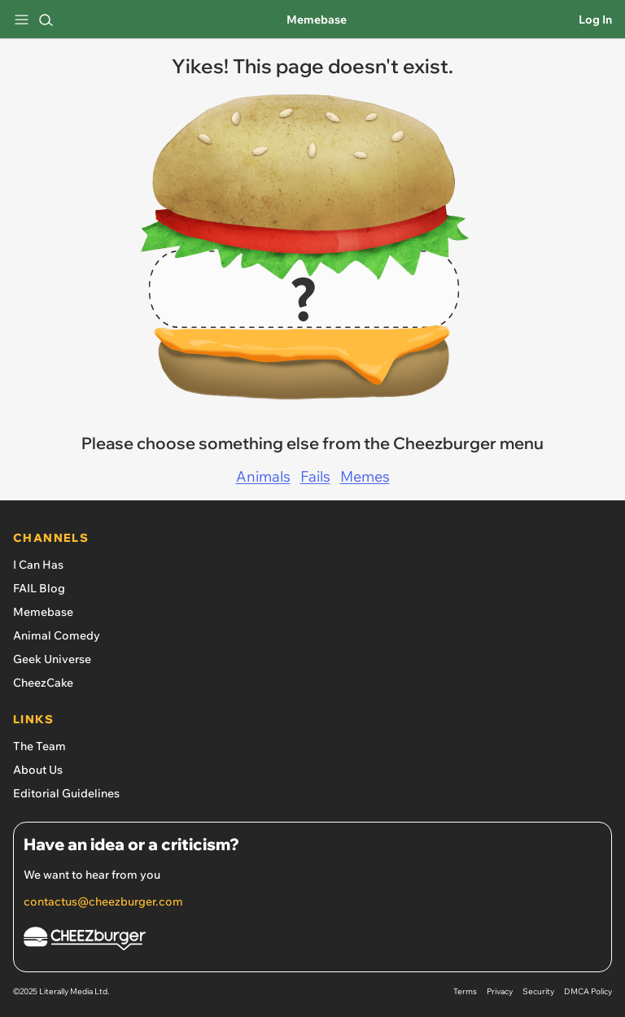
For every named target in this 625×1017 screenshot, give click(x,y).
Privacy (500, 991)
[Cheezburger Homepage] (312, 941)
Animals (263, 476)
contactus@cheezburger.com (103, 901)
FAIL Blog (39, 588)
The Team (39, 746)
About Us (38, 769)
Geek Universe (52, 659)
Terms (465, 991)
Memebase (316, 19)
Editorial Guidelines (66, 793)
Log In (595, 19)
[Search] (45, 19)
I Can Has (38, 564)
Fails (315, 476)
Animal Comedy (56, 635)
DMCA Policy (588, 991)
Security (538, 991)
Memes (365, 476)
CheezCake (43, 682)
